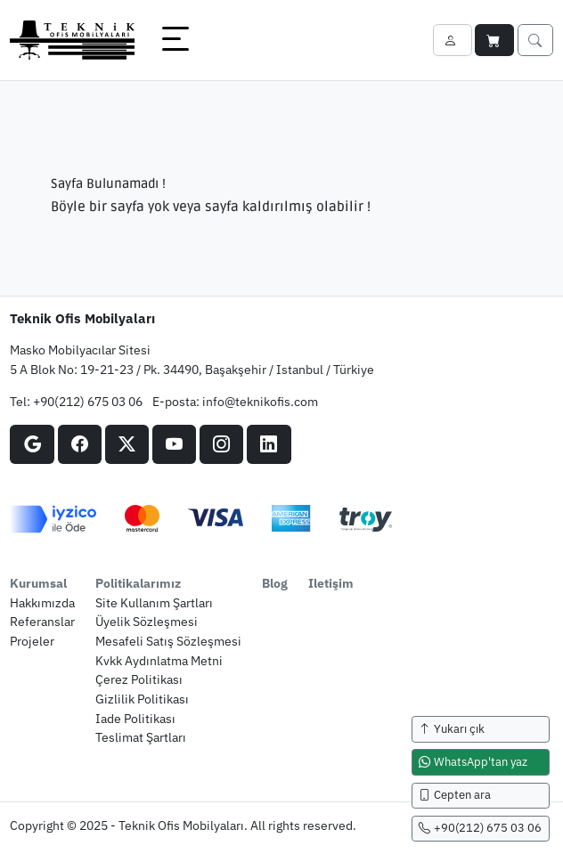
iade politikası (135, 718)
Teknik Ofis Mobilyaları (82, 318)
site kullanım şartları (154, 602)
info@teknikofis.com (260, 401)
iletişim (331, 582)
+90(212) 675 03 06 (88, 401)
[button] (175, 40)
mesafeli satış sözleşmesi (168, 640)
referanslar (42, 621)
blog (275, 582)
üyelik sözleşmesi (146, 621)
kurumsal (38, 582)
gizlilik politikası (142, 698)
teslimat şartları (140, 736)
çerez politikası (139, 679)
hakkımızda (42, 602)
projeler (32, 640)
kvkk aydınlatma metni (159, 660)
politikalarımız (138, 582)
